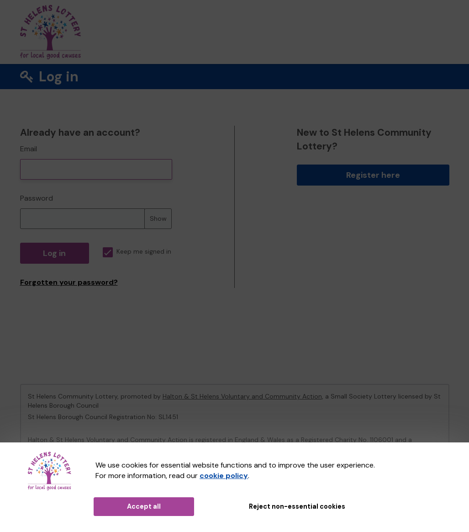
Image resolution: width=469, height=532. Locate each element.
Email (28, 149)
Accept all (144, 506)
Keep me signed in (137, 251)
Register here (373, 175)
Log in (54, 253)
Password (36, 198)
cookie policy (224, 475)
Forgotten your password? (69, 282)
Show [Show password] (158, 218)
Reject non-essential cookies (297, 506)
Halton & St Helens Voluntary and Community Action (242, 396)
